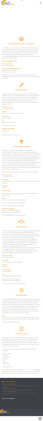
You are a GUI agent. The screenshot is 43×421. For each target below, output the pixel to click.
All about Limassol (9, 381)
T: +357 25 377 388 (28, 369)
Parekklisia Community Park (9, 388)
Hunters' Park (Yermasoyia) (8, 384)
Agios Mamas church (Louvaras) (9, 391)
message (4, 371)
